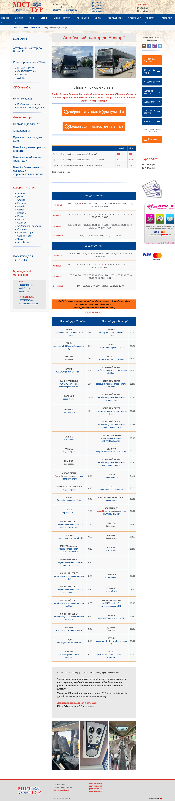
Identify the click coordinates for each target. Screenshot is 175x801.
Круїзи (147, 121)
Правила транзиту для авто (31, 107)
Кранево (21, 203)
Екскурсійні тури (149, 71)
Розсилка (153, 139)
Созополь (22, 229)
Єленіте (21, 200)
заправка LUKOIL (111, 477)
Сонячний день (25, 236)
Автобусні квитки (149, 92)
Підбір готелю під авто (28, 104)
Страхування (150, 82)
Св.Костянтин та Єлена (29, 226)
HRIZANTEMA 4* (25, 68)
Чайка (20, 239)
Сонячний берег (25, 232)
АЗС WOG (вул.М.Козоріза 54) (69, 372)
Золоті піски (23, 242)
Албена (21, 193)
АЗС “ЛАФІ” (69, 440)
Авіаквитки (149, 102)
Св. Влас (21, 223)
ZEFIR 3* (21, 78)
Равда (20, 216)
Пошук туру (151, 60)
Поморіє (21, 213)
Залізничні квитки (149, 111)
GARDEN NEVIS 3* (26, 71)
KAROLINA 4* (24, 74)
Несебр (21, 206)
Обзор (20, 210)
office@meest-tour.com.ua (65, 10)
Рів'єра (20, 219)
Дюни (20, 197)
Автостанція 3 (69, 412)
